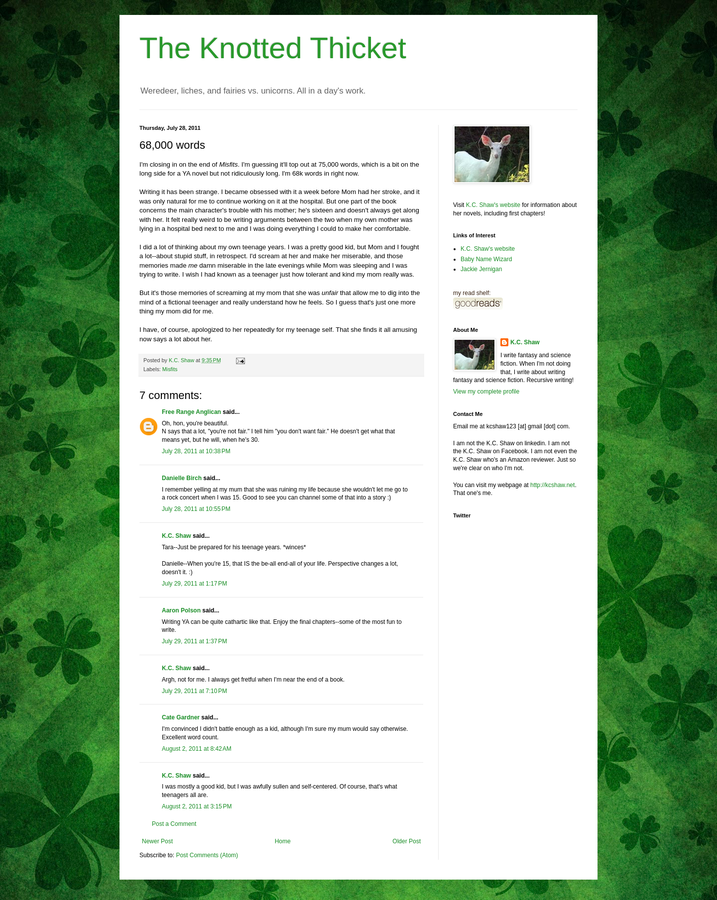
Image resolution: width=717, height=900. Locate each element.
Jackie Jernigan (481, 269)
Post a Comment (174, 823)
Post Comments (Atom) (207, 855)
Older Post (406, 841)
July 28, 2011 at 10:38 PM (196, 451)
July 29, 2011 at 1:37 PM (194, 641)
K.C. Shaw (176, 535)
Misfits (170, 369)
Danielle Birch (182, 478)
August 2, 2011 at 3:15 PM (197, 806)
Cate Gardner (181, 717)
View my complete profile (486, 391)
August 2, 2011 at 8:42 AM (197, 748)
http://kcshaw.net (552, 485)
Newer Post (157, 841)
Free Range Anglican (191, 411)
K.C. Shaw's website (493, 204)
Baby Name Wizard (486, 259)
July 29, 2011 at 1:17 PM (194, 583)
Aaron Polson (181, 610)
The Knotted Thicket (272, 48)
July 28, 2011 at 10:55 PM (196, 508)
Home (283, 841)
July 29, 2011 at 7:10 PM (194, 691)
